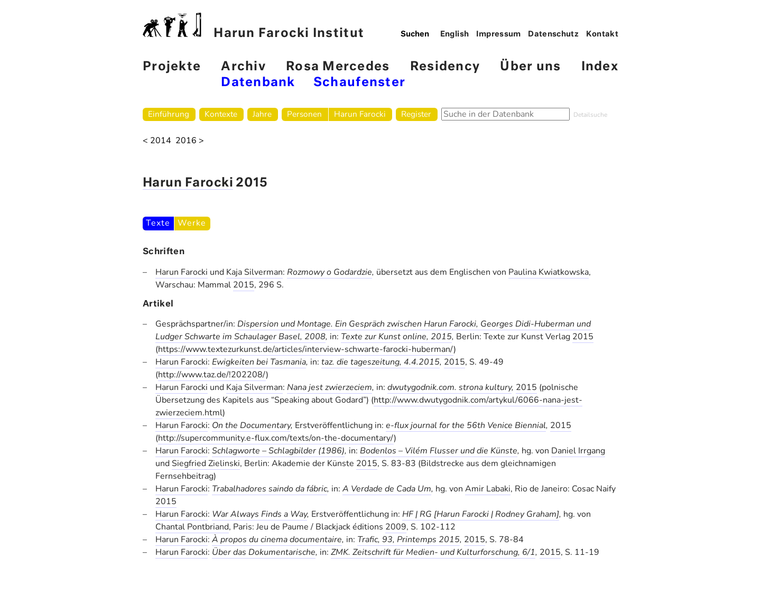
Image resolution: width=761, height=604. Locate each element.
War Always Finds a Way (259, 514)
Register (416, 113)
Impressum (498, 34)
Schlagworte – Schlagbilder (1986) (278, 451)
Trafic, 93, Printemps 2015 (408, 539)
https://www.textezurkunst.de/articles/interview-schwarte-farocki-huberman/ (305, 349)
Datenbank (258, 83)
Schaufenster (359, 83)
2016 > (189, 140)
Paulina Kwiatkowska (548, 272)
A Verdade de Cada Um (386, 489)
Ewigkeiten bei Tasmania (259, 362)
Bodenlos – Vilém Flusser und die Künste (438, 451)
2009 (395, 527)
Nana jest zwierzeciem (329, 387)
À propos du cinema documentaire (277, 539)
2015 (243, 285)
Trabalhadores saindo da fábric (269, 489)
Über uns (530, 67)
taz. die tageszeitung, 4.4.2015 (380, 362)
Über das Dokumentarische (263, 552)
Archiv (243, 67)
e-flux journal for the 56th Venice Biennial (466, 425)
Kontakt (602, 34)
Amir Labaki (488, 489)
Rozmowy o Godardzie (329, 272)
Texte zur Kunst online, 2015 (396, 336)
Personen (304, 113)
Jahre (262, 113)
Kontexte (221, 113)
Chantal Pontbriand (192, 527)
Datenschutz (553, 34)
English (454, 34)
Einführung (168, 113)
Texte (158, 223)
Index (599, 67)
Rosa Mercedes (337, 67)
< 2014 (157, 140)
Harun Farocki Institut (253, 26)
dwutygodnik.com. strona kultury (449, 387)
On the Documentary (251, 425)
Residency (445, 67)
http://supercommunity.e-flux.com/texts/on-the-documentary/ (276, 438)
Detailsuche (590, 114)
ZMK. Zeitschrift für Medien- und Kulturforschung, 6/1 (433, 552)
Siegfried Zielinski (206, 463)
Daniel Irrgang (578, 451)
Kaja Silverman (254, 272)
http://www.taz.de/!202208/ (212, 374)
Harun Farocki (360, 113)
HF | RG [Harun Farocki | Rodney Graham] (480, 514)
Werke (192, 223)
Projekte (172, 67)
